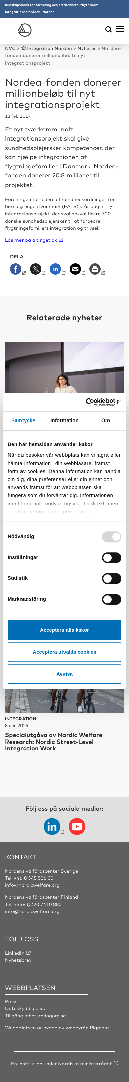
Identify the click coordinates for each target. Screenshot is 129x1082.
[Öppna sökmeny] (108, 30)
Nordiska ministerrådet (85, 1063)
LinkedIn (15, 953)
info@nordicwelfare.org (32, 885)
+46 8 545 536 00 (33, 878)
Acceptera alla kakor (64, 630)
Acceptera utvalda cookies (64, 652)
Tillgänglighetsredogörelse (35, 1016)
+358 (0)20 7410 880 (38, 904)
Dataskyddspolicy (25, 1008)
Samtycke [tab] (23, 421)
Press (11, 1001)
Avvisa (64, 674)
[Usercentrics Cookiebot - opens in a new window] (92, 402)
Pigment (100, 1028)
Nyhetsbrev (18, 960)
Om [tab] (105, 421)
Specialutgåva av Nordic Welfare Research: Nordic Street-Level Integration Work (53, 741)
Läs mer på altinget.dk (31, 240)
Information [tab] (64, 421)
